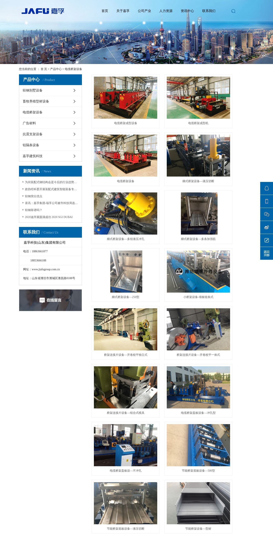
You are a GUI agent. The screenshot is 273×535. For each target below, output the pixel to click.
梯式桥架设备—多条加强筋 (228, 158)
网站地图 (26, 434)
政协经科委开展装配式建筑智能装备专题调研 (52, 189)
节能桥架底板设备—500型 (172, 298)
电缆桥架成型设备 (117, 111)
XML (49, 434)
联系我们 (208, 11)
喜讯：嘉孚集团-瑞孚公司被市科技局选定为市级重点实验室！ (52, 203)
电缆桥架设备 (73, 69)
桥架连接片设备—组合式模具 (173, 251)
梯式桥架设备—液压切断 (117, 158)
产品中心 (56, 69)
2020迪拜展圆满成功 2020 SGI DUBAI (49, 217)
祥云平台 (166, 517)
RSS (38, 434)
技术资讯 (93, 474)
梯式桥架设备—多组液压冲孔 (173, 158)
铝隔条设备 (31, 145)
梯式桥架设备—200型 (173, 344)
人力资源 (166, 11)
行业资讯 (93, 468)
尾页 (188, 407)
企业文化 (25, 468)
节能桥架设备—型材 (117, 344)
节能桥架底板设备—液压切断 (228, 298)
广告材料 (29, 123)
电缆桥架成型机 (173, 111)
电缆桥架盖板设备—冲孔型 (228, 251)
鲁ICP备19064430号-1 (119, 517)
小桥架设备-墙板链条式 (173, 205)
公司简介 (25, 462)
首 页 (44, 69)
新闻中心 (95, 453)
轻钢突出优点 (33, 196)
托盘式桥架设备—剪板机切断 (173, 391)
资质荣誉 (25, 474)
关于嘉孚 (123, 11)
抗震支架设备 (33, 134)
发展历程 (25, 480)
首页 (105, 11)
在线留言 (128, 468)
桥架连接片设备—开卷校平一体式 (117, 251)
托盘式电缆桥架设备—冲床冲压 (228, 344)
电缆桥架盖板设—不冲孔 (117, 298)
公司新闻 (93, 462)
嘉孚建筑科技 (33, 156)
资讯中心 (187, 11)
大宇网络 (154, 517)
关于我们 (27, 453)
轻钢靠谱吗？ (33, 210)
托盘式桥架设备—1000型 (117, 391)
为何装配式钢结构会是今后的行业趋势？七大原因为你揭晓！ (52, 182)
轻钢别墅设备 (33, 90)
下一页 (175, 407)
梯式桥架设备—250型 (117, 205)
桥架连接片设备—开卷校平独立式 (228, 205)
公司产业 (144, 11)
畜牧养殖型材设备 (36, 101)
